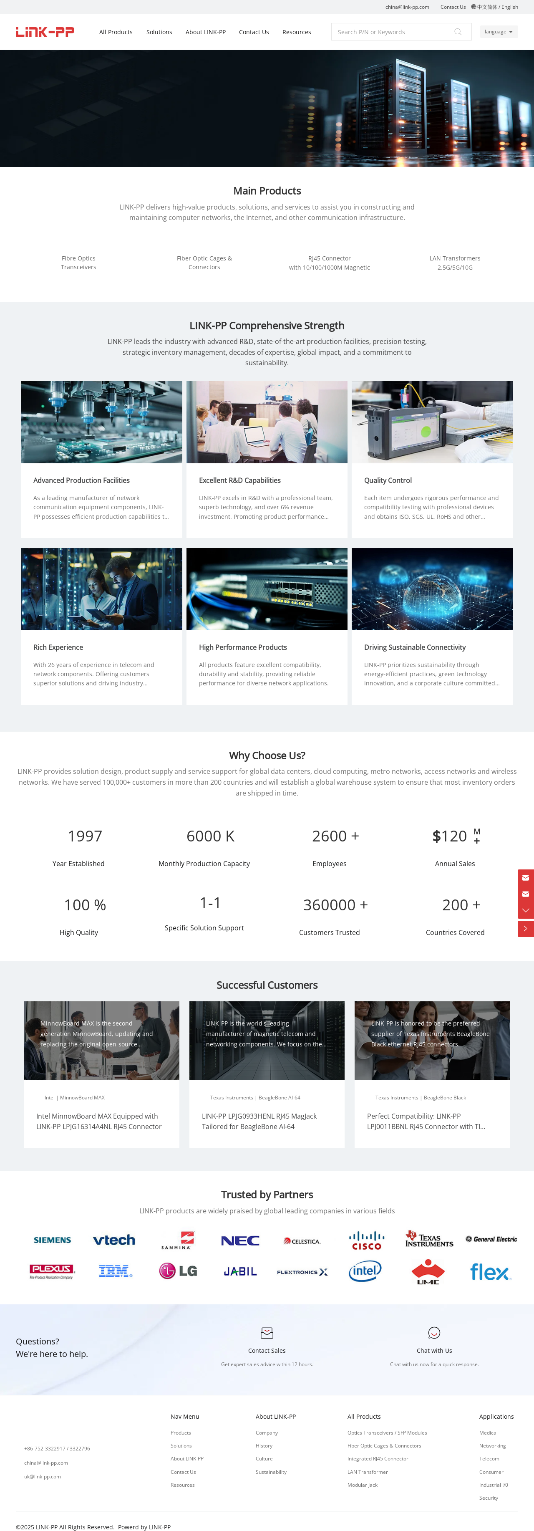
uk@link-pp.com (42, 1465)
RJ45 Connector (329, 258)
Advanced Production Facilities (84, 472)
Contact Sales (267, 1340)
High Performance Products (246, 636)
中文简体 (487, 6)
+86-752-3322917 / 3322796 (57, 1438)
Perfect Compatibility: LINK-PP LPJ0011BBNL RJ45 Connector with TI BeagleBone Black (423, 1116)
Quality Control (391, 472)
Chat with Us (434, 1340)
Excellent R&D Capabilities (243, 472)
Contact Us (453, 6)
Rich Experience (61, 636)
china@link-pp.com (407, 6)
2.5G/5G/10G (455, 267)
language (494, 31)
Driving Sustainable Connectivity (418, 636)
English (509, 6)
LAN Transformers (455, 258)
